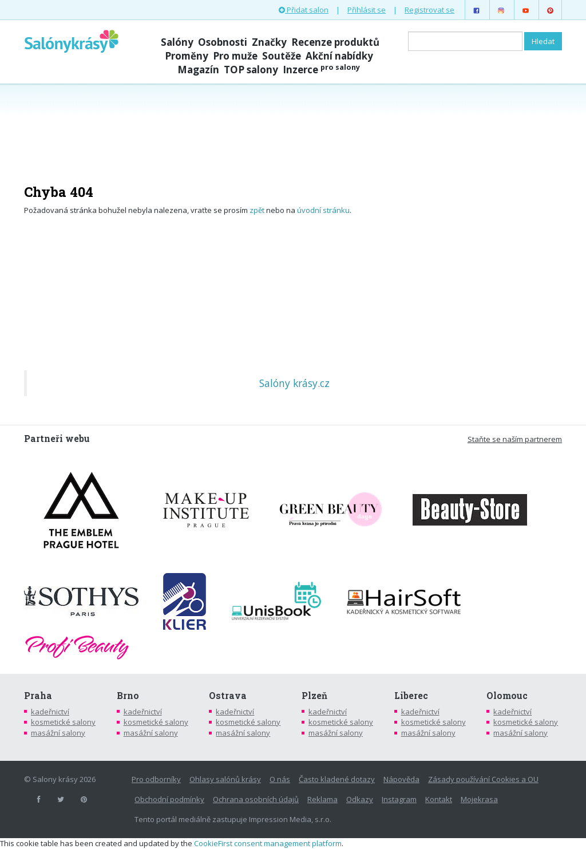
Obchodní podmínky (169, 799)
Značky (269, 42)
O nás (280, 779)
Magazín (198, 69)
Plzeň (314, 695)
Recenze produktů (335, 42)
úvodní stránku (323, 210)
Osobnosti (222, 42)
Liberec (411, 695)
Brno (128, 695)
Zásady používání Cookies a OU (483, 779)
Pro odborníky (156, 779)
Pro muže (235, 55)
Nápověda (401, 779)
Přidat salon (303, 10)
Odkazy (359, 799)
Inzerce (321, 69)
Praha (38, 695)
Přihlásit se (366, 10)
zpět (257, 210)
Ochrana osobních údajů (256, 799)
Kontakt (438, 799)
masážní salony (58, 733)
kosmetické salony (63, 722)
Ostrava (228, 695)
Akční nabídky (339, 55)
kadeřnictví (50, 711)
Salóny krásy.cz (294, 383)
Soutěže (281, 55)
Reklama (322, 799)
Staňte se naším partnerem (515, 439)
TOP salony (251, 69)
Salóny (177, 42)
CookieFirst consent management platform (268, 843)
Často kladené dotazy (337, 779)
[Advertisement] (293, 127)
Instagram (399, 799)
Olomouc (507, 695)
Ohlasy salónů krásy (225, 779)
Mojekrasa (479, 799)
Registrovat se (429, 10)
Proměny (186, 55)
